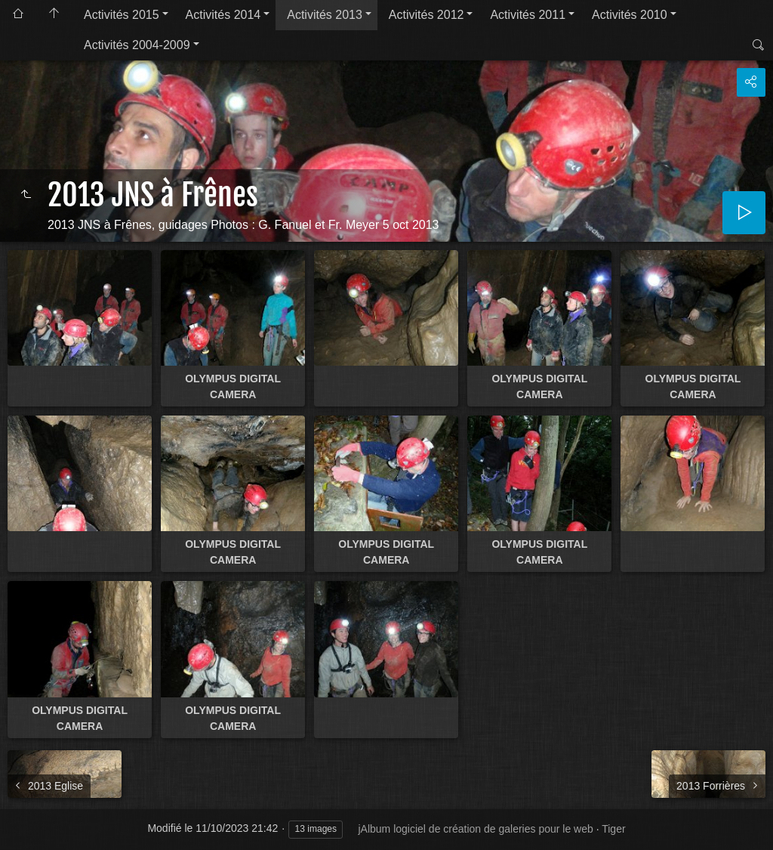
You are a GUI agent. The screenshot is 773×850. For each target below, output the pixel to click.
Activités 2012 (426, 14)
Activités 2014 (223, 14)
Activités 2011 (527, 14)
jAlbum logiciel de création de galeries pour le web (475, 829)
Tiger (613, 829)
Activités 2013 (324, 14)
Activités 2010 (629, 14)
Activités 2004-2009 (137, 45)
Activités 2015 (121, 14)
